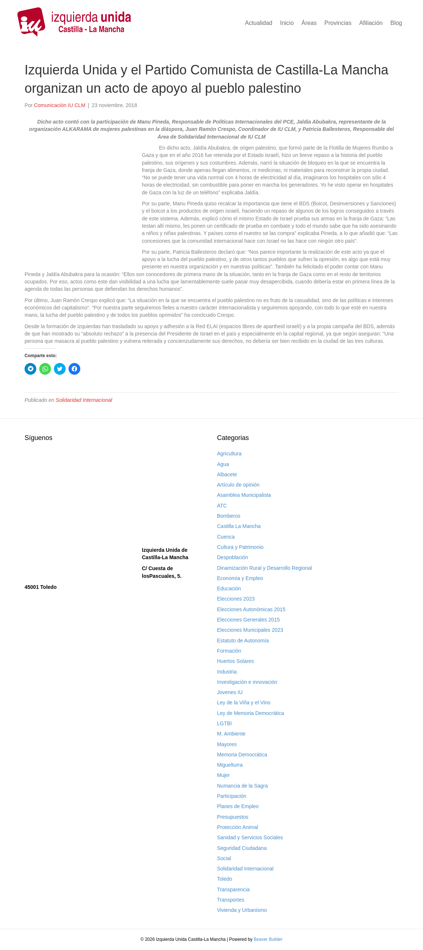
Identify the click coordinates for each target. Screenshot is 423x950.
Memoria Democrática (242, 755)
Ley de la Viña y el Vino (244, 702)
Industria (227, 672)
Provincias (338, 23)
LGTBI (224, 723)
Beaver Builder (268, 939)
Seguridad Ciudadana (241, 848)
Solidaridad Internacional (84, 400)
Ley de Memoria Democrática (250, 713)
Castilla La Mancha (239, 526)
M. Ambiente (231, 734)
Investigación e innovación (247, 682)
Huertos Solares (235, 661)
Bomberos (228, 516)
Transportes (230, 900)
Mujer (223, 775)
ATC (222, 506)
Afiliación (371, 23)
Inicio (287, 23)
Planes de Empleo (238, 806)
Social (224, 858)
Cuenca (226, 537)
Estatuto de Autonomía (243, 640)
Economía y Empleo (240, 578)
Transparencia (233, 889)
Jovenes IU (230, 692)
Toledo (224, 879)
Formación (229, 651)
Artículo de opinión (238, 485)
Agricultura (229, 453)
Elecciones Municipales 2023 (250, 630)
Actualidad (258, 23)
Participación (231, 796)
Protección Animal (237, 827)
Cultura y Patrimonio (240, 547)
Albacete (227, 474)
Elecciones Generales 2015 (248, 620)
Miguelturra (230, 765)
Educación (229, 588)
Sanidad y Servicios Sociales (250, 837)
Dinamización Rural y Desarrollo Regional (264, 568)
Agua (223, 464)
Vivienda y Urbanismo (242, 910)
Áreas (309, 23)
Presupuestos (233, 817)
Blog (396, 23)
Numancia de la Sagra (242, 786)
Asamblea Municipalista (244, 495)
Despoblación (232, 557)
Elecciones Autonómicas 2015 (251, 609)
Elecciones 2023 (236, 599)
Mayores (227, 744)
